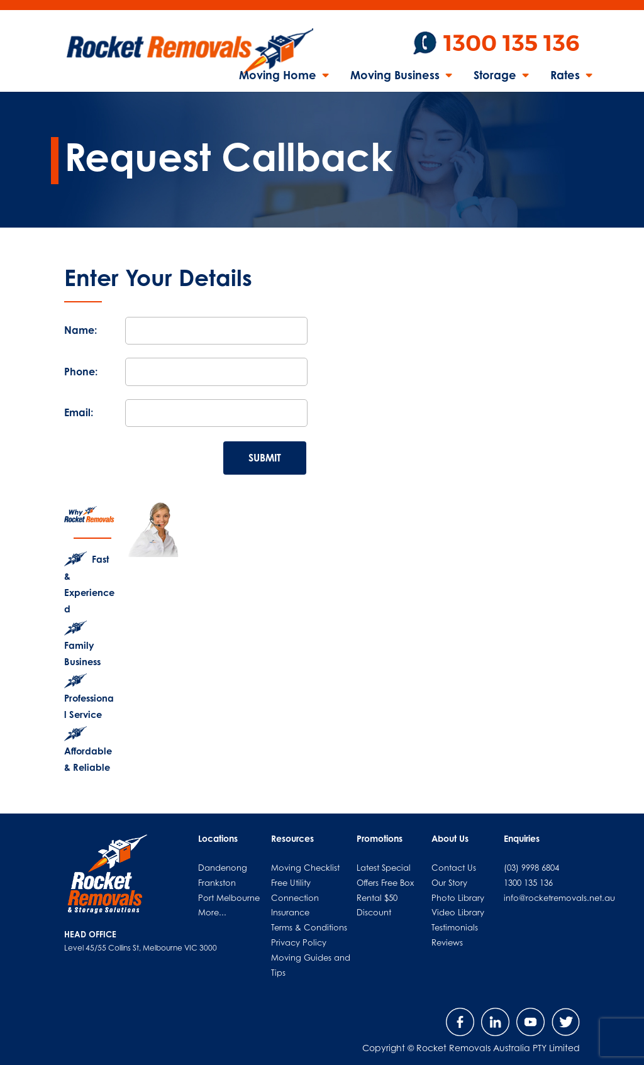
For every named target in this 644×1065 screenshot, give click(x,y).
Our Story (449, 883)
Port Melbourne (229, 898)
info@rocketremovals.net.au (559, 898)
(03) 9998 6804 (531, 868)
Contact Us (453, 868)
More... (212, 912)
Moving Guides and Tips (310, 965)
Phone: (80, 371)
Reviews (447, 942)
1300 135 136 (511, 43)
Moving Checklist (305, 868)
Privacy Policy (298, 942)
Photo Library (457, 898)
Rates (565, 76)
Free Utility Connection (295, 890)
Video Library (457, 912)
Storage (495, 76)
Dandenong (222, 868)
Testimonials (454, 927)
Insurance (290, 912)
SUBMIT (264, 457)
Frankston (217, 883)
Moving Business (395, 76)
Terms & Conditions (309, 927)
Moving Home (277, 76)
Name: (80, 330)
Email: (78, 412)
